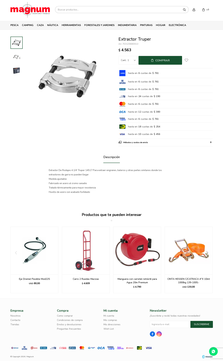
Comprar (162, 60)
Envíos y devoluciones (69, 324)
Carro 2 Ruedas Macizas (86, 279)
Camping (27, 25)
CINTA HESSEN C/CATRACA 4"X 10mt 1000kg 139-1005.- (188, 280)
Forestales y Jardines (99, 25)
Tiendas (14, 324)
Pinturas (146, 25)
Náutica (52, 25)
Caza (40, 25)
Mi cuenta (108, 315)
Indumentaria (127, 25)
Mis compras (110, 320)
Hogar (160, 25)
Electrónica (177, 25)
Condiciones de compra (70, 320)
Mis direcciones (111, 324)
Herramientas (71, 25)
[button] (208, 260)
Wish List (108, 328)
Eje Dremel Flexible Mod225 (34, 279)
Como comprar (65, 315)
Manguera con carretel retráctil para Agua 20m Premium (137, 280)
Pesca (14, 25)
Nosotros (15, 315)
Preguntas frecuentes (69, 328)
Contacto (15, 320)
